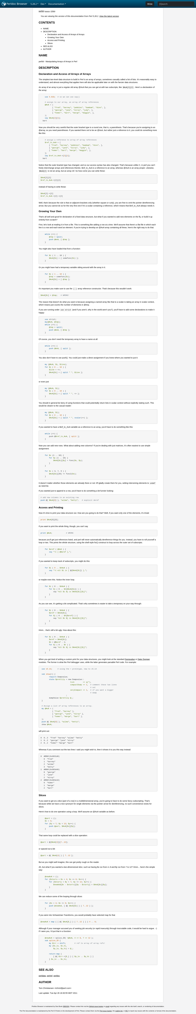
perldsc (56, 976)
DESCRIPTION (49, 31)
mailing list (119, 1011)
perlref (49, 976)
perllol (41, 11)
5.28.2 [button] (34, 3)
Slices (50, 43)
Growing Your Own (55, 37)
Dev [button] (43, 3)
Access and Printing (56, 40)
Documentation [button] (56, 3)
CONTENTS (47, 22)
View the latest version (109, 16)
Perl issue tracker (106, 1011)
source (47, 11)
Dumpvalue (130, 659)
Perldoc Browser (14, 4)
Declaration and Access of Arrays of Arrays (65, 34)
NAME (46, 28)
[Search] (175, 4)
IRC (126, 1011)
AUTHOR (47, 49)
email (107, 1006)
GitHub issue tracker (96, 1006)
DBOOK (66, 1006)
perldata (42, 976)
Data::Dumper (144, 659)
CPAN (52, 11)
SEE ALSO (48, 46)
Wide (149, 3)
